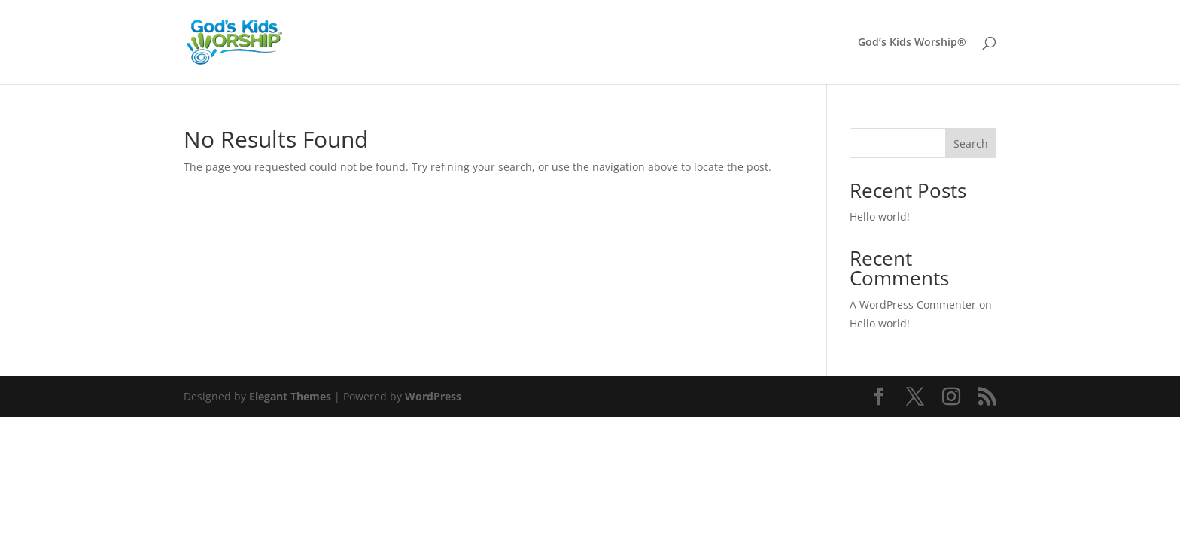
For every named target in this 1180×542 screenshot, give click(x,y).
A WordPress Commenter (913, 304)
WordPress (433, 396)
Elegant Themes (290, 396)
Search (970, 143)
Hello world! (880, 216)
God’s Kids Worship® (912, 43)
